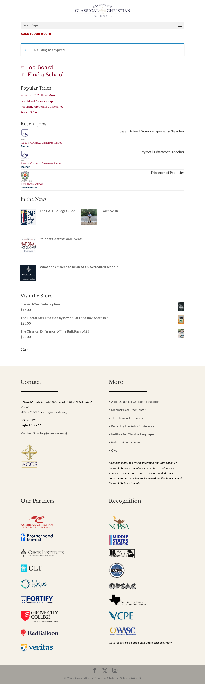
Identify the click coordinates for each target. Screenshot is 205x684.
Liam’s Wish (109, 211)
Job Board (36, 67)
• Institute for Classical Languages (131, 434)
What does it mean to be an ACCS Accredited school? (79, 267)
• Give (113, 450)
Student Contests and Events (61, 239)
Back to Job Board (35, 33)
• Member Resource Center (127, 410)
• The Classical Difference (126, 418)
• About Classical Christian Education (134, 401)
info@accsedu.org (55, 412)
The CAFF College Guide (57, 211)
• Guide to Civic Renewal (125, 442)
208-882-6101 (30, 412)
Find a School (42, 75)
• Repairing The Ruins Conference (131, 426)
